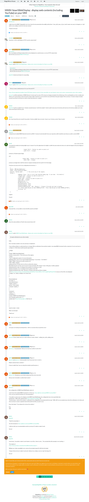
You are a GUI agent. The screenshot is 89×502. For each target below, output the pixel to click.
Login (12, 472)
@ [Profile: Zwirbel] (11, 337)
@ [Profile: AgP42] (11, 75)
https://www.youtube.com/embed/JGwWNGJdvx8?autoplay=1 (23, 445)
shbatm (10, 82)
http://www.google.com (21, 298)
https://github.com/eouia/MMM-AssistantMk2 (45, 392)
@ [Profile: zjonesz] (17, 360)
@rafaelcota (33, 19)
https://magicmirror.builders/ (33, 398)
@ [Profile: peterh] (11, 360)
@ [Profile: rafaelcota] (11, 21)
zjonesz (10, 219)
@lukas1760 (33, 373)
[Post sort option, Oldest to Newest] (60, 16)
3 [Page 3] (44, 476)
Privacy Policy (47, 499)
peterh (10, 143)
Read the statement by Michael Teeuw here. (45, 6)
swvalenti (11, 38)
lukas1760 (11, 206)
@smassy (32, 385)
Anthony (11, 130)
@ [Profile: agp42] (11, 64)
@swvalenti (32, 49)
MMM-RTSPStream (24, 54)
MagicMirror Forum (9, 1)
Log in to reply (65, 16)
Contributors (54, 497)
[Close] (83, 461)
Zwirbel (10, 105)
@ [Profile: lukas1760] (11, 375)
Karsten (54, 496)
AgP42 (10, 19)
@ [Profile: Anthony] (11, 348)
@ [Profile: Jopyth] (11, 95)
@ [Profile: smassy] (11, 387)
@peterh (32, 357)
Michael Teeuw (50, 494)
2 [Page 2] (42, 476)
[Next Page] (51, 476)
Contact (41, 499)
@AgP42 (24, 62)
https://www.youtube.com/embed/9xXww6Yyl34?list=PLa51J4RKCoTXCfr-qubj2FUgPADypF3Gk (33, 271)
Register (8, 472)
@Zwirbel (32, 335)
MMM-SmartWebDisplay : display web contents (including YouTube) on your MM (34, 64)
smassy (10, 231)
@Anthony (32, 346)
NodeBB (43, 497)
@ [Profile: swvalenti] (11, 51)
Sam (43, 496)
